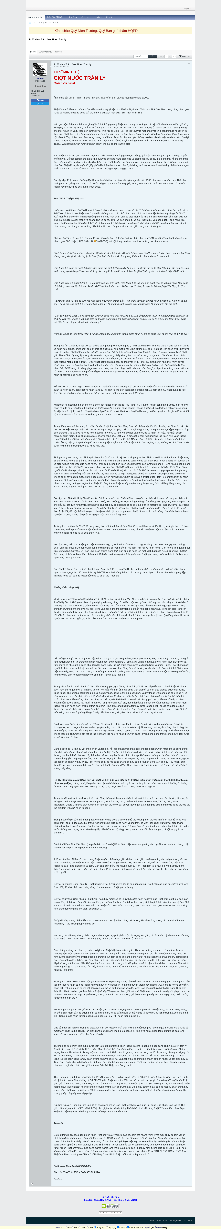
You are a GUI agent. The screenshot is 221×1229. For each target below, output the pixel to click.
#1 (189, 64)
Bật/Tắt (148, 1227)
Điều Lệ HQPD (175, 1221)
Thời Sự (44, 23)
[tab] (33, 52)
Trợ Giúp (73, 17)
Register (110, 17)
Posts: (34, 95)
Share (40, 100)
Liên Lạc (97, 17)
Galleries (85, 17)
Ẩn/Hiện (158, 1227)
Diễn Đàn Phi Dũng (55, 17)
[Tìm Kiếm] (145, 56)
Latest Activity (45, 52)
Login (187, 8)
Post (40, 104)
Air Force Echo (35, 17)
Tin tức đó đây (54, 23)
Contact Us (162, 1221)
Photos (58, 52)
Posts (33, 52)
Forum (36, 23)
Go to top (188, 1221)
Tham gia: (35, 91)
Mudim (57, 1227)
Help (152, 1221)
